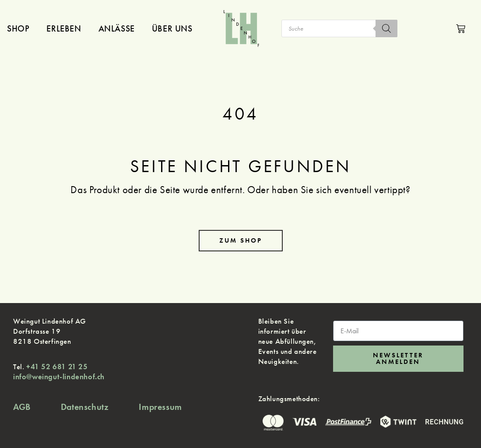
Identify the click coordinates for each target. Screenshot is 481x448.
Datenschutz (85, 407)
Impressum (160, 407)
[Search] (386, 28)
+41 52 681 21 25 (57, 366)
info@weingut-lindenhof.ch (59, 376)
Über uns (172, 28)
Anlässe (116, 28)
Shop (18, 28)
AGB (22, 407)
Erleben (63, 28)
